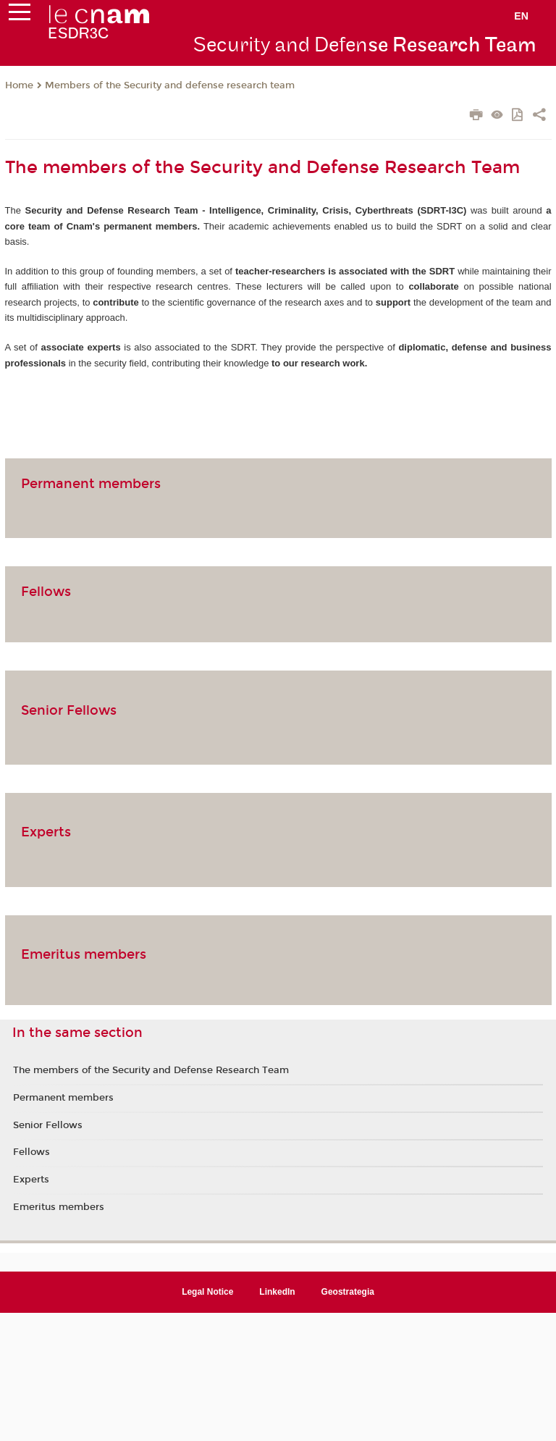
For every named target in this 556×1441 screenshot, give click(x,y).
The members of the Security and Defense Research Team (151, 1070)
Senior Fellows (69, 710)
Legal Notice (207, 1292)
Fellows (46, 592)
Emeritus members (83, 954)
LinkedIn (277, 1292)
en (521, 16)
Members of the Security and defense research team (170, 85)
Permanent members (91, 484)
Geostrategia (347, 1292)
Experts (46, 832)
